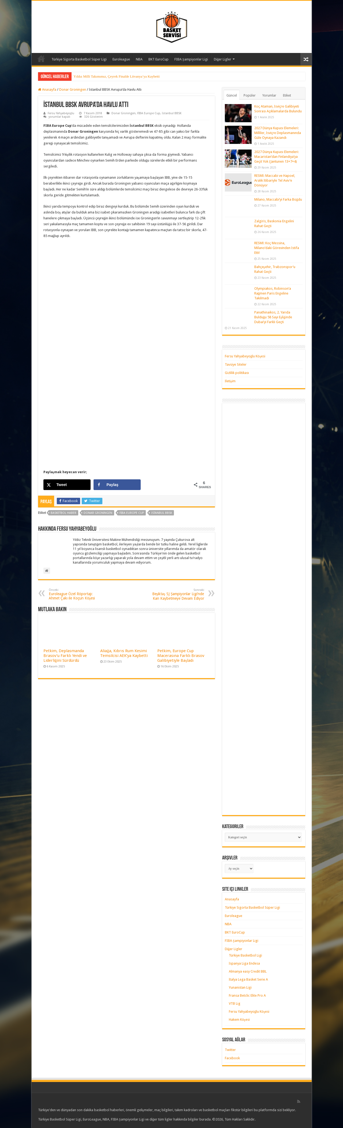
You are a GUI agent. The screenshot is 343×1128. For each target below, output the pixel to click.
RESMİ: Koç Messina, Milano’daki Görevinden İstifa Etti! (276, 248)
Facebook (232, 1058)
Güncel (231, 95)
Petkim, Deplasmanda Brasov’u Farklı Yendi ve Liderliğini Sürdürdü (65, 655)
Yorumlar (269, 95)
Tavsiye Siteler (236, 364)
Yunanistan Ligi (240, 987)
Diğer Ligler (223, 59)
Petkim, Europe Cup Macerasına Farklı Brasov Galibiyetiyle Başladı (180, 655)
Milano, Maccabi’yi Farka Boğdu (278, 199)
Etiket (287, 95)
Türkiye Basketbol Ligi (245, 955)
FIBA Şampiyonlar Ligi (191, 59)
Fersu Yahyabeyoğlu (61, 113)
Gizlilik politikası (237, 373)
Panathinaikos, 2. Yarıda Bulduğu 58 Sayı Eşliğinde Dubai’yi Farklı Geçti (273, 317)
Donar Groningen (72, 89)
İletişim (230, 381)
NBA (139, 59)
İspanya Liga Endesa (244, 963)
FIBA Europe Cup (148, 113)
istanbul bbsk (161, 513)
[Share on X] (67, 484)
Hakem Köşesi (239, 1020)
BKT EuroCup (158, 59)
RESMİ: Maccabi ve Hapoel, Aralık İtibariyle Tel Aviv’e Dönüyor (274, 180)
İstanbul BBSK (171, 113)
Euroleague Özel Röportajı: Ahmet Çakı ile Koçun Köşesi (76, 594)
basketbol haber (63, 513)
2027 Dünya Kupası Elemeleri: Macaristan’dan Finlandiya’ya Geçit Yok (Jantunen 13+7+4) (276, 156)
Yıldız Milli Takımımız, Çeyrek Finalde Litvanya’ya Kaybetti (117, 76)
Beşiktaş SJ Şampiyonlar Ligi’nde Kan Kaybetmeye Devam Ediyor (176, 594)
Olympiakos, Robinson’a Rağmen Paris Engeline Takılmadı (272, 293)
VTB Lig (234, 1003)
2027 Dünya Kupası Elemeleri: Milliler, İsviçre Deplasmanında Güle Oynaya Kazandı (277, 133)
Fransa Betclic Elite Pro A (247, 995)
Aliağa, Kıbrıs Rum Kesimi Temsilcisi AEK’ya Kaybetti (124, 653)
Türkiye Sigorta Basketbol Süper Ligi (79, 59)
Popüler (250, 95)
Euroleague (121, 59)
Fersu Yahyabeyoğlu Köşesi (245, 356)
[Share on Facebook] (117, 484)
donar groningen (98, 513)
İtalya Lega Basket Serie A (248, 979)
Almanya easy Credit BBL (248, 971)
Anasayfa (41, 58)
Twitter (230, 1050)
